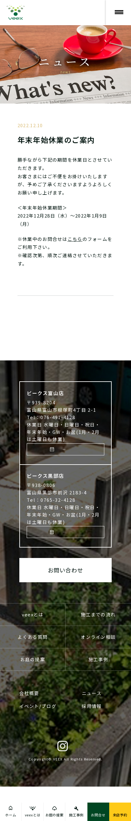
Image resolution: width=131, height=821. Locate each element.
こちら (75, 239)
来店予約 (67, 471)
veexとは (33, 649)
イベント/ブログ (37, 740)
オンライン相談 (98, 671)
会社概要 (29, 727)
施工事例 (98, 693)
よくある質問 (32, 671)
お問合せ (98, 814)
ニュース (92, 727)
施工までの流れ (98, 649)
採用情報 (92, 740)
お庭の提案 (32, 693)
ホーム (10, 814)
